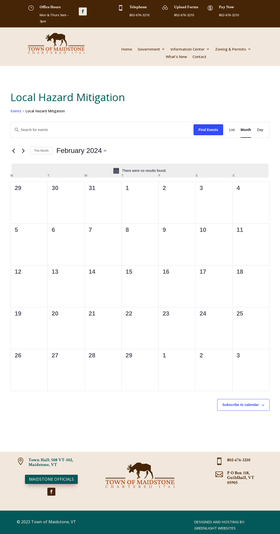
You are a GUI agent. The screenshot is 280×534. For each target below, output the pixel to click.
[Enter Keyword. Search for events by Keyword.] (102, 130)
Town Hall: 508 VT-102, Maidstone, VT (50, 462)
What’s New (176, 57)
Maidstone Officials (51, 479)
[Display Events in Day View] (260, 130)
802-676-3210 (238, 460)
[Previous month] (13, 151)
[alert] (140, 171)
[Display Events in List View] (232, 130)
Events (15, 111)
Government (149, 49)
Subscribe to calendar (240, 405)
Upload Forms (186, 7)
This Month (41, 150)
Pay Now (226, 7)
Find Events (208, 130)
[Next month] (23, 151)
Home (126, 49)
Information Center (188, 49)
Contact (199, 57)
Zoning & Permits (230, 49)
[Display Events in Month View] (246, 130)
